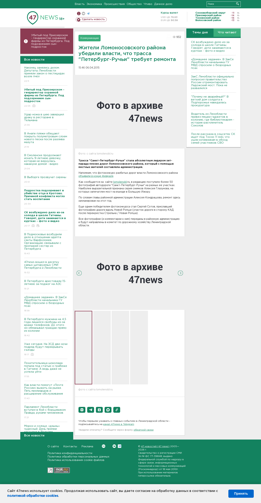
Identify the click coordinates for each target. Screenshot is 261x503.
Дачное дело (163, 4)
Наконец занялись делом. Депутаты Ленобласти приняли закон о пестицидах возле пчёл (45, 75)
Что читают (227, 32)
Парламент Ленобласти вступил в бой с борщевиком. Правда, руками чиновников (45, 412)
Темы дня (200, 32)
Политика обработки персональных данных (78, 456)
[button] (81, 410)
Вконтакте (103, 446)
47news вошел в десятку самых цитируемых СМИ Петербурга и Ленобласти (45, 267)
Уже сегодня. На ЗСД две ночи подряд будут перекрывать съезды (45, 349)
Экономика (94, 4)
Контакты (70, 446)
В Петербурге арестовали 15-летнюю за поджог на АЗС (45, 285)
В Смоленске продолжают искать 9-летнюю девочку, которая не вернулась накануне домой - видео (45, 162)
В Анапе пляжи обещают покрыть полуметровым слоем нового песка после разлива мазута (45, 140)
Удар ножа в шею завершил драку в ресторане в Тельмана (45, 120)
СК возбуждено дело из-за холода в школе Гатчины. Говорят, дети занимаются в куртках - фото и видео (211, 46)
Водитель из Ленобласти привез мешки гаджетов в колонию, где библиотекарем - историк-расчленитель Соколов (212, 120)
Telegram (119, 446)
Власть (80, 4)
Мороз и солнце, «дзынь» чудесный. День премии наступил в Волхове (45, 431)
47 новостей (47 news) (155, 447)
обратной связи (144, 430)
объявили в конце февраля (95, 176)
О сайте (53, 446)
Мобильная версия (78, 13)
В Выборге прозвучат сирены (45, 180)
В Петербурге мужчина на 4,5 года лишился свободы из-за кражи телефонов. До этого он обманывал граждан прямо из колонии (45, 327)
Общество (134, 4)
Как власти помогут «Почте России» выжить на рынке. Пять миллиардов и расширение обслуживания (45, 392)
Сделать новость (93, 19)
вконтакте (83, 13)
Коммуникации (89, 38)
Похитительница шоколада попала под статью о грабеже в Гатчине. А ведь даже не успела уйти (45, 370)
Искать (237, 3)
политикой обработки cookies (32, 495)
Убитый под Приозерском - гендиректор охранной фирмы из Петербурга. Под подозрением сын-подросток (50, 41)
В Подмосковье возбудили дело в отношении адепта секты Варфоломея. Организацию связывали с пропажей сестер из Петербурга (45, 244)
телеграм (88, 13)
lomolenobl (120, 182)
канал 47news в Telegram (118, 424)
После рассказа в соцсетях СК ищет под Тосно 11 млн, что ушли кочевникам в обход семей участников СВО (213, 138)
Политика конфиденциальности (69, 453)
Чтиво (148, 4)
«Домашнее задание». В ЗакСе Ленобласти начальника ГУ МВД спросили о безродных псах (45, 304)
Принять (241, 493)
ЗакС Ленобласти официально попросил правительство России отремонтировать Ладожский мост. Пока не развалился (212, 82)
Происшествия (114, 4)
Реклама (87, 446)
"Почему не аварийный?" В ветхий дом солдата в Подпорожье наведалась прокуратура (210, 101)
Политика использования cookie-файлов (75, 460)
